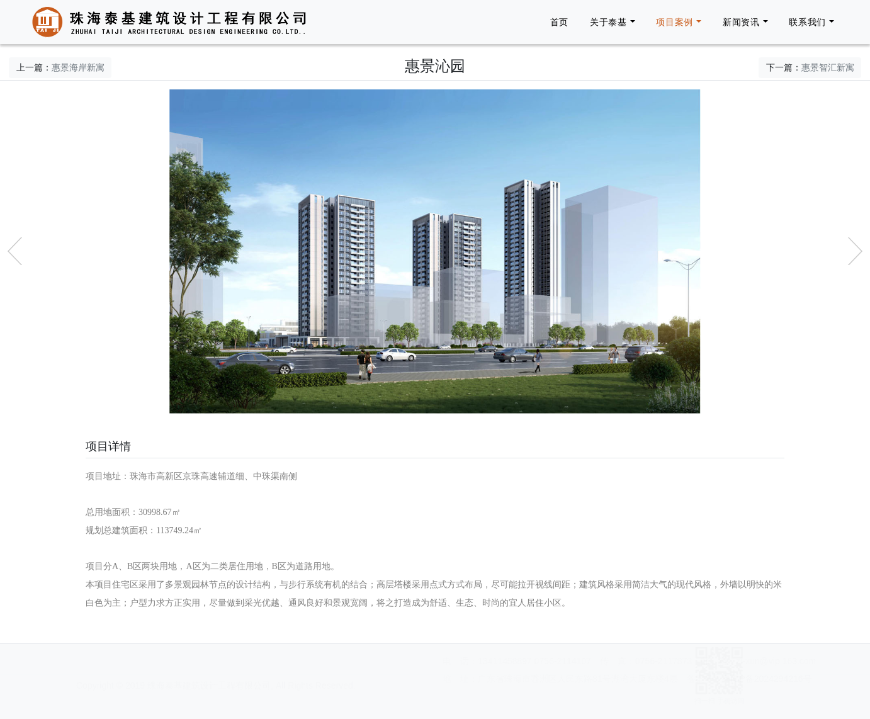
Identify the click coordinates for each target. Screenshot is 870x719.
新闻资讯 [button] (741, 22)
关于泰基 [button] (608, 22)
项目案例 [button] (674, 22)
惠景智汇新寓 (827, 67)
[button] (14, 251)
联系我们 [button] (807, 22)
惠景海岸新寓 (78, 67)
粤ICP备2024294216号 (608, 679)
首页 (559, 22)
